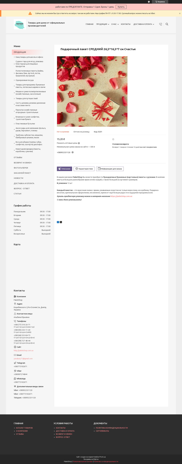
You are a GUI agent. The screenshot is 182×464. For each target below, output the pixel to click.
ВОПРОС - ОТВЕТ (22, 188)
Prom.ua (102, 457)
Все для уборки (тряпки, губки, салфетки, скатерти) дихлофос (29, 143)
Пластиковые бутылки (25, 124)
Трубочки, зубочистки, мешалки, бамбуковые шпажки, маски (29, 136)
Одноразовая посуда (25, 80)
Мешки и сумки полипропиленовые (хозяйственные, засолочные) (31, 92)
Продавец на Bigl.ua (91, 459)
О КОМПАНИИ (22, 431)
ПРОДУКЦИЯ (101, 24)
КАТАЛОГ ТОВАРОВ (24, 428)
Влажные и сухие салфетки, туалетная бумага (27, 118)
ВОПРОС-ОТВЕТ (63, 437)
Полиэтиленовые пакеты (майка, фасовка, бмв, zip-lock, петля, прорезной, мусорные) (30, 73)
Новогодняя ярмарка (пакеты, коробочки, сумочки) (28, 150)
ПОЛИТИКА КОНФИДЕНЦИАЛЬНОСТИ (112, 428)
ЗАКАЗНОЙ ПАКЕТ (22, 173)
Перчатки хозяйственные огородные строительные (27, 111)
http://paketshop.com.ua (23, 350)
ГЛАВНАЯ (89, 24)
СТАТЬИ (17, 194)
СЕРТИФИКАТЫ (102, 431)
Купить (121, 7)
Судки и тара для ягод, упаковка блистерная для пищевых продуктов (29, 63)
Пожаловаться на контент (83, 461)
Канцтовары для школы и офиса (29, 57)
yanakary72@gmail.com (23, 359)
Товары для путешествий (27, 98)
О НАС (114, 24)
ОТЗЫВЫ (18, 157)
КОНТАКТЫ (125, 24)
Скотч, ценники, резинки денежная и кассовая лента (30, 104)
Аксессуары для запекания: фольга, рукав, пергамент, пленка (31, 129)
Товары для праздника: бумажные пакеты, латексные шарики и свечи (30, 86)
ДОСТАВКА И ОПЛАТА (142, 24)
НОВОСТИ (18, 178)
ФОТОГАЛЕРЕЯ (21, 168)
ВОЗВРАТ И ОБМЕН (22, 163)
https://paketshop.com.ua (121, 196)
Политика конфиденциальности (106, 461)
